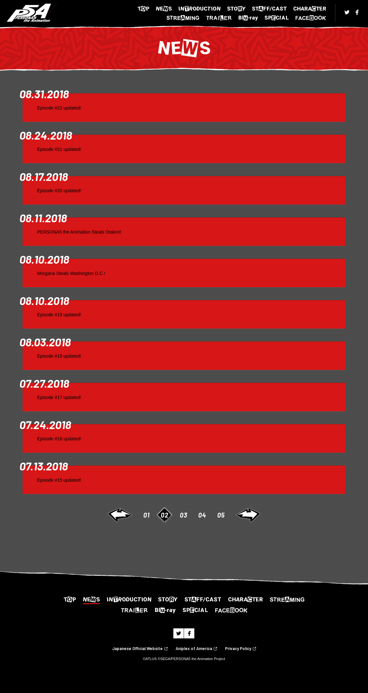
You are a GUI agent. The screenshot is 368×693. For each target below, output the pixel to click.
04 (202, 515)
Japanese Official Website (137, 648)
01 (146, 515)
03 (183, 515)
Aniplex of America (194, 648)
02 (165, 515)
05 (221, 515)
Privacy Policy (238, 648)
